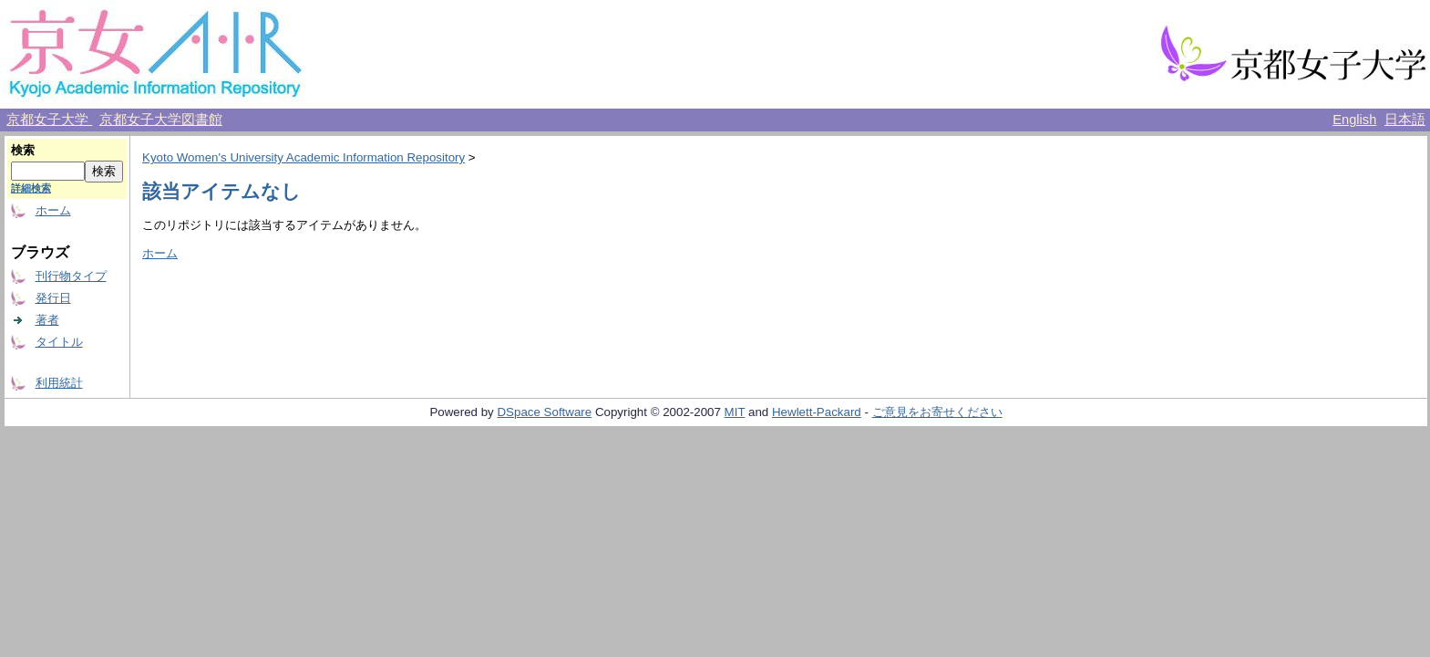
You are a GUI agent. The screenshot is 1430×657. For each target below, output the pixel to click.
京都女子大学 (49, 119)
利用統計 (59, 383)
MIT (735, 412)
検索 (23, 150)
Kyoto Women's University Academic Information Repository (303, 157)
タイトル (59, 342)
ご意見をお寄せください (937, 412)
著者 (47, 320)
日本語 (1404, 119)
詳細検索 (31, 187)
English (1354, 119)
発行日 (53, 298)
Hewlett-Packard (816, 412)
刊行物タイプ (71, 276)
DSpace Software (544, 412)
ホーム (53, 210)
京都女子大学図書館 (160, 119)
